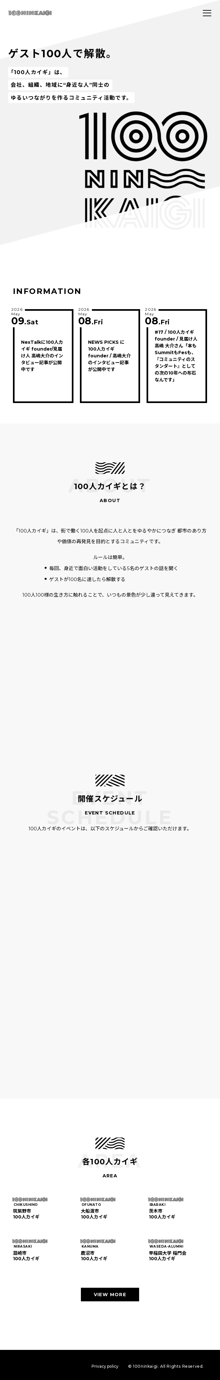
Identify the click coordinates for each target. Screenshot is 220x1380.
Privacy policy (105, 1366)
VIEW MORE (110, 1294)
